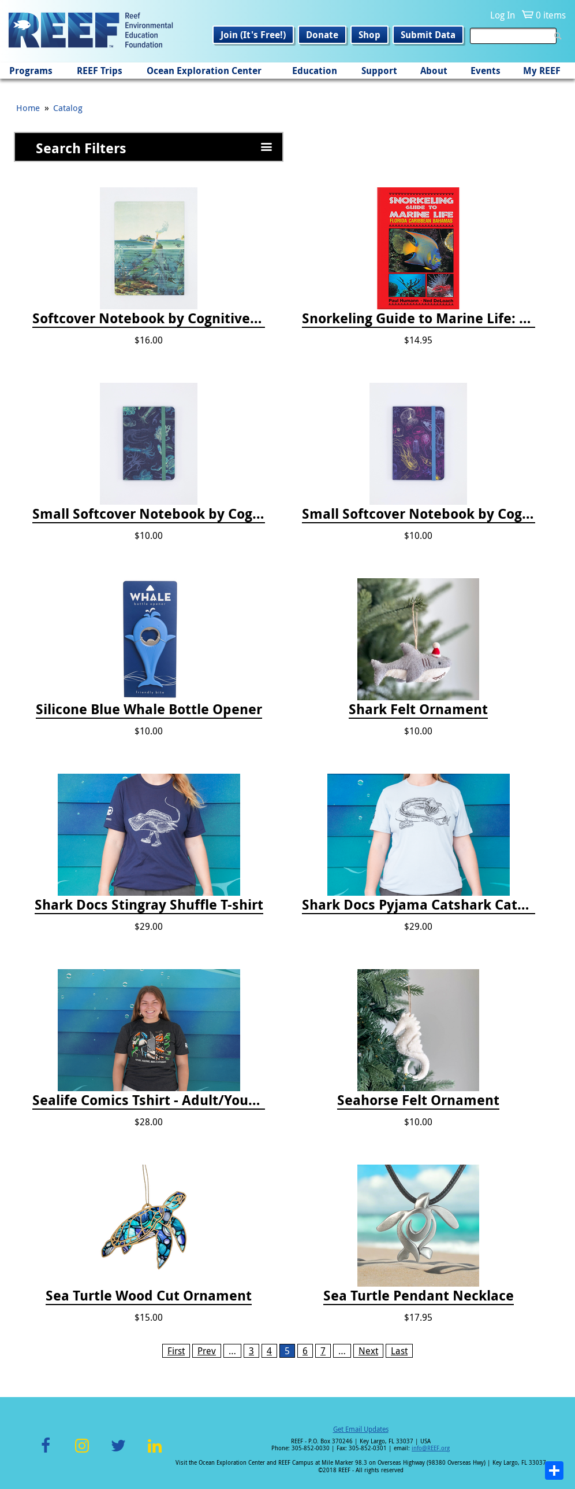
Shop (369, 34)
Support (379, 70)
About (433, 70)
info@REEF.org (431, 1448)
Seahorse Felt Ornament (418, 1100)
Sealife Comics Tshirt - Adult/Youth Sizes (148, 1100)
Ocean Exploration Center (204, 70)
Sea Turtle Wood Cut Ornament (149, 1296)
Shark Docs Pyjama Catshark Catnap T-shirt (418, 905)
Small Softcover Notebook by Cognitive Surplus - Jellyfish (418, 514)
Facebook (46, 1452)
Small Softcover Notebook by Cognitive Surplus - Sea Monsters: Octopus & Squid (148, 514)
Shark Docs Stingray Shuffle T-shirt (149, 905)
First (176, 1350)
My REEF (542, 70)
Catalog (68, 107)
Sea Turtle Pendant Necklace (418, 1296)
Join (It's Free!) (253, 34)
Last (399, 1350)
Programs (31, 70)
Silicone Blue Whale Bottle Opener (149, 709)
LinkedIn (154, 1452)
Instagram (81, 1452)
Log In (502, 15)
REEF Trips (99, 70)
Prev (206, 1350)
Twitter (118, 1452)
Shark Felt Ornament (418, 709)
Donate (322, 34)
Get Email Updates (361, 1428)
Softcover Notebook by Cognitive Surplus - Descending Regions (148, 318)
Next (368, 1350)
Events (486, 70)
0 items (551, 15)
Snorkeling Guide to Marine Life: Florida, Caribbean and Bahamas (418, 318)
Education (314, 70)
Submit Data (428, 34)
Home (28, 107)
